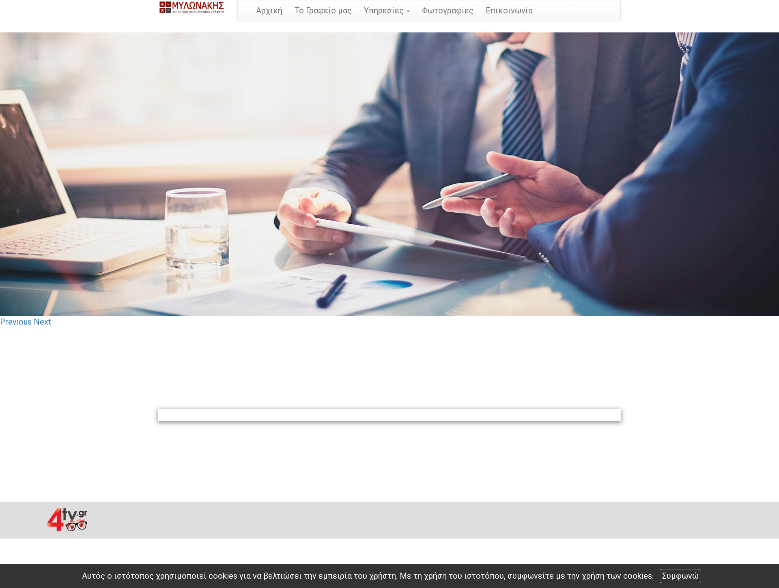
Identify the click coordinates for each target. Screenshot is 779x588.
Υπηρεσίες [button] (387, 10)
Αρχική (269, 10)
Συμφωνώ (680, 576)
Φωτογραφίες (447, 10)
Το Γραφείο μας (323, 10)
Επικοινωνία (509, 10)
